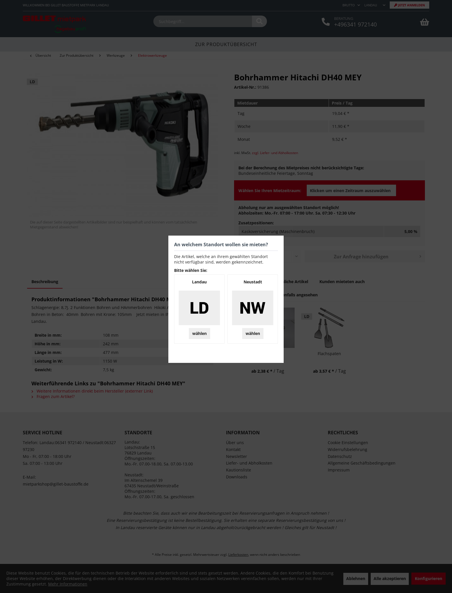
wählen (199, 333)
